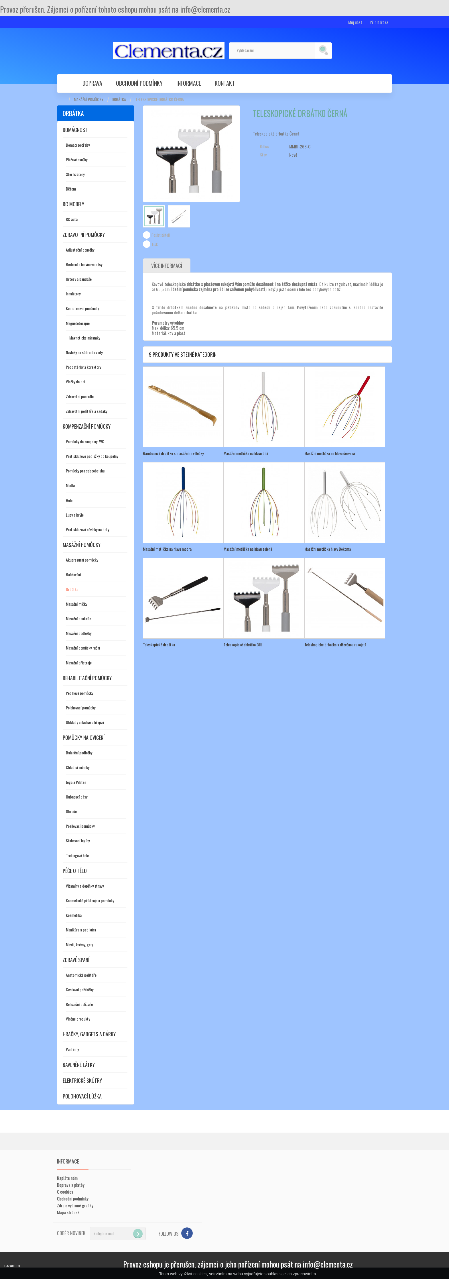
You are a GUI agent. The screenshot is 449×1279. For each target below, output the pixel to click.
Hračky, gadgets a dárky (89, 1034)
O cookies (65, 1191)
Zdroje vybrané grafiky (75, 1205)
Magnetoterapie (78, 323)
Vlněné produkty (78, 1019)
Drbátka (119, 99)
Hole (69, 500)
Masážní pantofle (78, 618)
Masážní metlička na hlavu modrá (167, 549)
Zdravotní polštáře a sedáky (86, 411)
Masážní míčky (76, 604)
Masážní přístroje (79, 663)
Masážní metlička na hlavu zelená (248, 549)
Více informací (166, 265)
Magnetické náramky (84, 338)
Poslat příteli (160, 235)
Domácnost (75, 130)
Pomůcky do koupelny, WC (85, 441)
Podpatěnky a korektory (83, 367)
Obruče (71, 811)
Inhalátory (73, 294)
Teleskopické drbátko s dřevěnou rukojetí (335, 645)
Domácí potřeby (78, 145)
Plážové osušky (76, 159)
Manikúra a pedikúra (81, 930)
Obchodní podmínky (139, 83)
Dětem (71, 189)
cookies (200, 1274)
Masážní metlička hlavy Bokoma (327, 549)
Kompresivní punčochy (82, 308)
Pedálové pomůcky (79, 693)
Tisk (154, 244)
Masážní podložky (78, 633)
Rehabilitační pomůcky (87, 678)
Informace (188, 83)
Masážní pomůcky (88, 99)
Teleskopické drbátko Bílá (243, 645)
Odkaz (264, 146)
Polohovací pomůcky (80, 708)
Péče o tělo (75, 870)
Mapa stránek (68, 1212)
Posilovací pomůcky (80, 826)
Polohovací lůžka (82, 1096)
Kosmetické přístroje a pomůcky (90, 900)
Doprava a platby (70, 1185)
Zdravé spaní (76, 960)
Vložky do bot (76, 381)
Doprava (92, 83)
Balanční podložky (79, 753)
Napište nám (67, 1178)
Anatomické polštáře (81, 975)
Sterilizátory (75, 174)
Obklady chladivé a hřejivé (85, 722)
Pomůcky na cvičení (84, 737)
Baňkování (73, 574)
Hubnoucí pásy (76, 797)
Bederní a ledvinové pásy (84, 264)
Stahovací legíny (78, 840)
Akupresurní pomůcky (82, 560)
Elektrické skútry (82, 1080)
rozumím (12, 1265)
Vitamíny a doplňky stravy (85, 886)
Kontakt (225, 83)
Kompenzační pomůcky (87, 426)
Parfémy (72, 1049)
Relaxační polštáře (79, 1004)
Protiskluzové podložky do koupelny (92, 456)
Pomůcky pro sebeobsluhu (85, 471)
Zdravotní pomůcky (84, 234)
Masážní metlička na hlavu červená (329, 453)
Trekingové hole (77, 855)
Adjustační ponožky (80, 250)
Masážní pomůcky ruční (83, 648)
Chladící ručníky (77, 767)
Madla (70, 485)
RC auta (72, 219)
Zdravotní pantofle (80, 396)
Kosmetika (74, 915)
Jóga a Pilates (76, 782)
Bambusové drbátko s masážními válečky (173, 453)
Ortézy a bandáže (79, 279)
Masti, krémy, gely (79, 944)
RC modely (73, 204)
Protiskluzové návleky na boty (87, 529)
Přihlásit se (379, 22)
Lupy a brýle (75, 515)
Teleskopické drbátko (159, 645)
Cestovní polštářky (79, 989)
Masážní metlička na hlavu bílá (246, 453)
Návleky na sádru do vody (84, 352)
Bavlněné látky (79, 1064)
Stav (263, 154)
